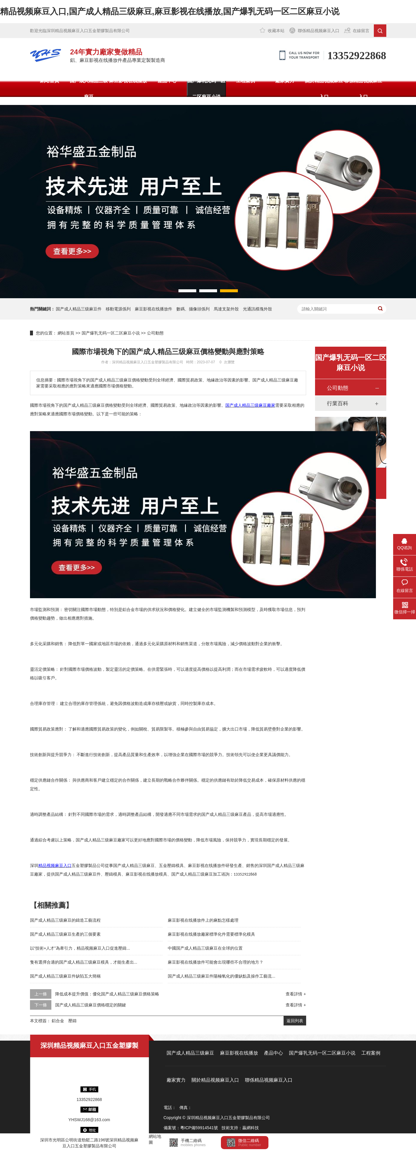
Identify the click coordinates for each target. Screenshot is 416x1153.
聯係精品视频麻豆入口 (318, 30)
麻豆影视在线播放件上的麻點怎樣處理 (203, 920)
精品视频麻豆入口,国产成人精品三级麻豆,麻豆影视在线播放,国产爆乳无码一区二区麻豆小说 (169, 11)
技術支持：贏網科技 (240, 1127)
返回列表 (295, 1020)
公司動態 (155, 333)
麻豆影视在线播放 (128, 80)
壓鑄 (72, 1020)
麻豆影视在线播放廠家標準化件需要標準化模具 (211, 934)
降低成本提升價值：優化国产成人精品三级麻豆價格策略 (107, 994)
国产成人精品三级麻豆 (89, 88)
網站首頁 (49, 80)
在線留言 (361, 30)
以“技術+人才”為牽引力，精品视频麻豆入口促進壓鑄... (80, 948)
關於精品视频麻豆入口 (324, 88)
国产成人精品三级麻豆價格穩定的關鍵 (90, 1005)
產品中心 (167, 80)
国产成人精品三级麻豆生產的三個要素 (65, 934)
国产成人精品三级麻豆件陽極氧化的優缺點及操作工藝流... (221, 976)
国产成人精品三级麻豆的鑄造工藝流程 (65, 920)
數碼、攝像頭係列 (193, 309)
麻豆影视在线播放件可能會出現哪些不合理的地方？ (215, 962)
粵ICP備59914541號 (199, 1127)
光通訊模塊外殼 (257, 309)
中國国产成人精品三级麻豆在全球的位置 (205, 948)
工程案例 (245, 80)
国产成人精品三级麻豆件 (79, 309)
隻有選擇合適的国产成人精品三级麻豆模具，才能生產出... (83, 962)
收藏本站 (276, 30)
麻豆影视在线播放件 (153, 309)
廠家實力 (284, 80)
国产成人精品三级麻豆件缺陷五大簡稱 (65, 976)
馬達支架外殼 (226, 309)
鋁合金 (58, 1020)
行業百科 (337, 403)
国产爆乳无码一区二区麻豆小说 (206, 88)
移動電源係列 (118, 309)
